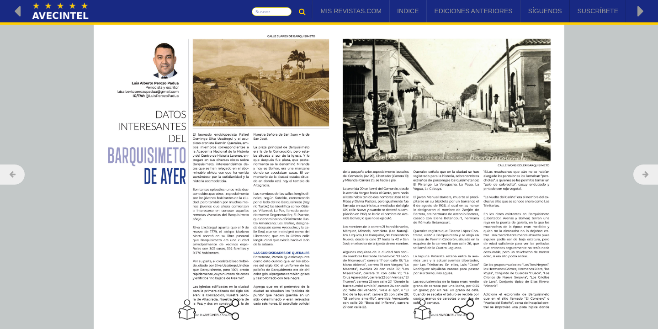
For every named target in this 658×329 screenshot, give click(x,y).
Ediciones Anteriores (473, 11)
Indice (408, 11)
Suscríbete (598, 11)
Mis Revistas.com (351, 11)
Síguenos (545, 11)
